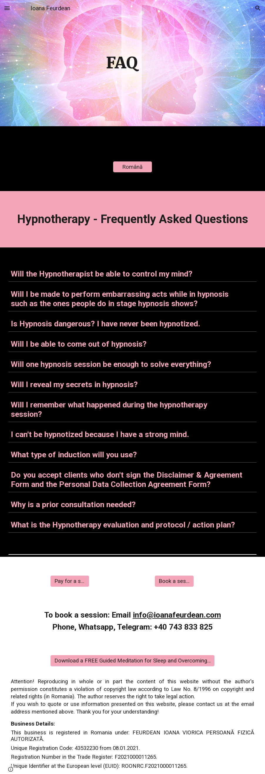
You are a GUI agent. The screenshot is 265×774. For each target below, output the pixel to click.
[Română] (132, 167)
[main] (122, 63)
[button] (7, 8)
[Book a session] (174, 581)
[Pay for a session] (70, 581)
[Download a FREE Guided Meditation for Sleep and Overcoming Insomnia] (132, 660)
